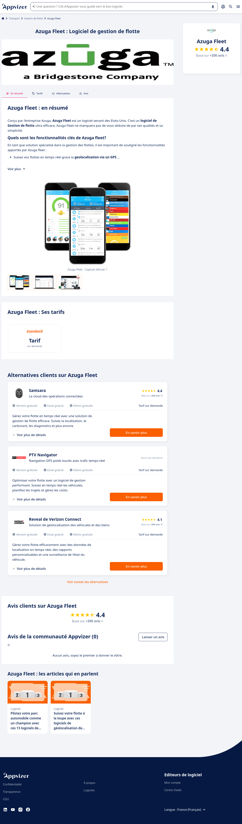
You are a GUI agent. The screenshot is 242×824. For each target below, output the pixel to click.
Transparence (11, 792)
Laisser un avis (153, 637)
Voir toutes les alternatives (87, 582)
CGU (6, 799)
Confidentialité (12, 784)
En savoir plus (136, 432)
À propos (89, 783)
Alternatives (61, 93)
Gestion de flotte (33, 18)
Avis (83, 93)
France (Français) (191, 809)
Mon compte (172, 782)
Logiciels (89, 790)
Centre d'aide (172, 790)
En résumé (14, 93)
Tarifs (37, 93)
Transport (14, 18)
